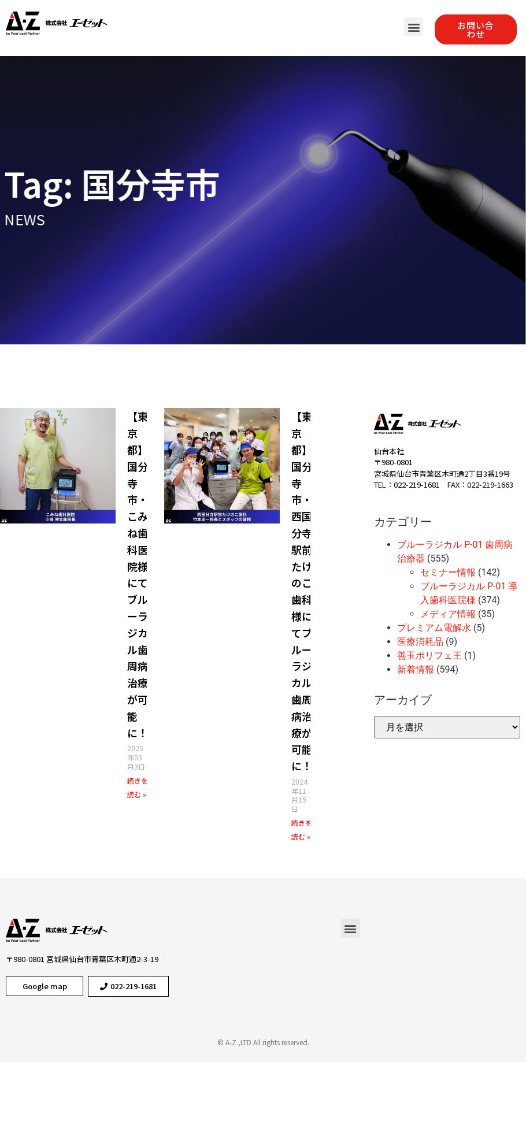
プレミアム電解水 (434, 627)
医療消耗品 (420, 641)
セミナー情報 (448, 572)
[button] (413, 26)
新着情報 (415, 669)
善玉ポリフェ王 (429, 655)
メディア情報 (448, 613)
